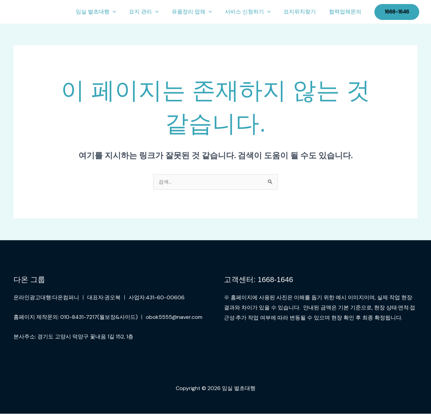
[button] (125, 12)
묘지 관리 (154, 12)
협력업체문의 (346, 11)
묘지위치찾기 (303, 11)
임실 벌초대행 (108, 12)
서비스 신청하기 (253, 12)
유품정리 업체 (199, 12)
